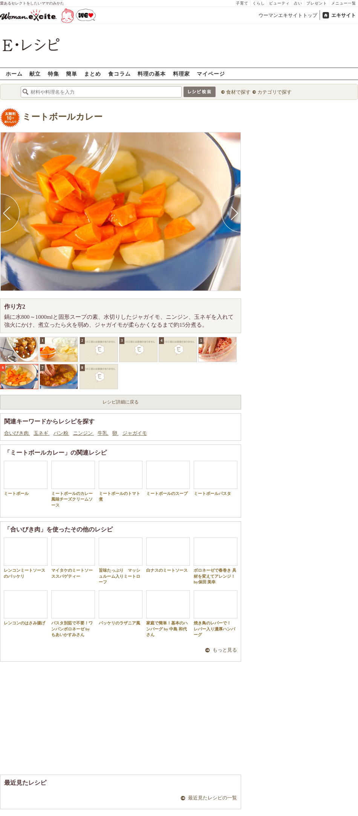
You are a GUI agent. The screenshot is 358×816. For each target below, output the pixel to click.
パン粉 (61, 433)
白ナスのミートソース (168, 554)
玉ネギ (41, 433)
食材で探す (238, 92)
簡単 (71, 73)
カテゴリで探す (274, 92)
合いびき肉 (17, 433)
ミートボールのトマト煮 (120, 481)
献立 (35, 73)
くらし (258, 3)
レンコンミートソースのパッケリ (25, 557)
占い (298, 3)
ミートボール (25, 478)
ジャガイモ (134, 433)
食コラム (119, 73)
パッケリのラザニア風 (120, 607)
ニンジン (83, 433)
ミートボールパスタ (215, 478)
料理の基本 (152, 73)
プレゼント (316, 3)
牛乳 (103, 433)
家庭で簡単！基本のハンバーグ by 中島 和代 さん (168, 613)
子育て (242, 3)
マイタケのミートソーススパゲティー (73, 557)
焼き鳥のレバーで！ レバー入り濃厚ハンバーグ (215, 613)
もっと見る (225, 650)
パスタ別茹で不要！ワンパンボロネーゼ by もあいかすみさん (73, 613)
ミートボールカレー (62, 117)
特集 (53, 73)
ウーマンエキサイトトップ (288, 15)
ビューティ (279, 3)
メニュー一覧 (343, 3)
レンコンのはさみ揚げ (25, 607)
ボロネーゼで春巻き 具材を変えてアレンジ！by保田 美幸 (215, 560)
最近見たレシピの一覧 (212, 798)
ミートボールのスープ (168, 478)
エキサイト (343, 15)
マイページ (211, 73)
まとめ (92, 73)
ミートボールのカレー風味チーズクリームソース (73, 484)
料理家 (181, 73)
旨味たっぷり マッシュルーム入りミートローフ (120, 560)
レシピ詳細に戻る (121, 402)
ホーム (14, 73)
